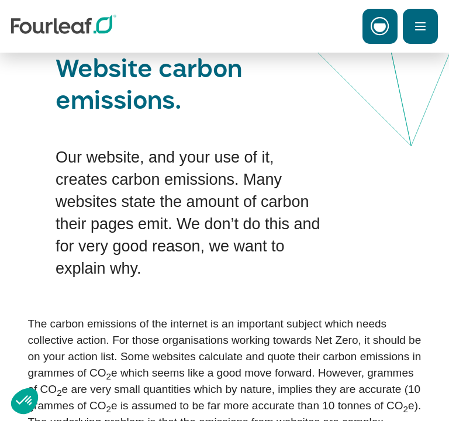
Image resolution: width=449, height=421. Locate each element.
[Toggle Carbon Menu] (380, 26)
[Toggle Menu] (420, 26)
